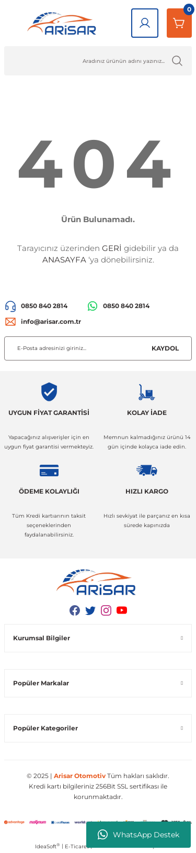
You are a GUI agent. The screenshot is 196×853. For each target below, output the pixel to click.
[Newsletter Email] (98, 348)
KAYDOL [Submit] (165, 348)
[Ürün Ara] (98, 60)
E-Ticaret (77, 846)
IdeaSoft (47, 846)
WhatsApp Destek (138, 834)
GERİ (112, 248)
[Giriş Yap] (145, 23)
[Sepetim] (179, 23)
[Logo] (63, 23)
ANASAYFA (64, 260)
